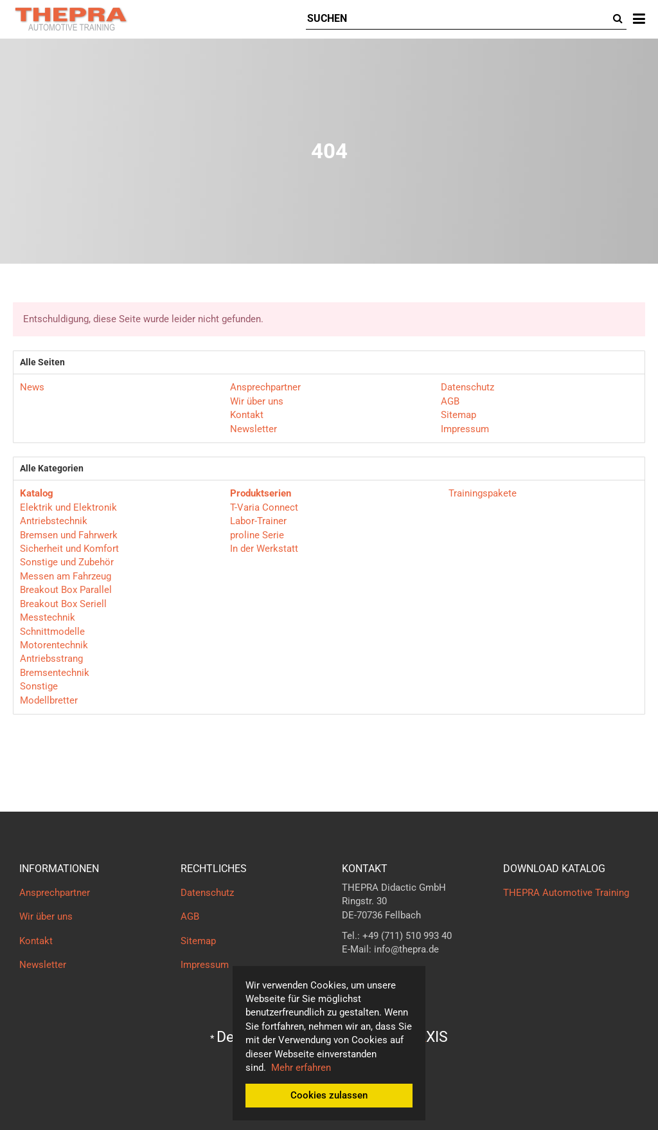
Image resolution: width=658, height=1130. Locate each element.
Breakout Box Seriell (63, 604)
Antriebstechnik (53, 521)
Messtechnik (47, 617)
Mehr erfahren (301, 1067)
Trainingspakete (481, 493)
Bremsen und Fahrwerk (69, 535)
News (32, 387)
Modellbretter (49, 700)
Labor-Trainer (258, 521)
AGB (450, 401)
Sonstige (39, 686)
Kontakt (246, 415)
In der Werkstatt (264, 548)
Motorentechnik (54, 645)
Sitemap (458, 415)
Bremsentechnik (54, 673)
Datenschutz (467, 387)
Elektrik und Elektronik (68, 507)
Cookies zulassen (329, 1095)
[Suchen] (458, 19)
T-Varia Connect (264, 507)
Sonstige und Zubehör (67, 562)
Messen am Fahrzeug (65, 576)
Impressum (465, 429)
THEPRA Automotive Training (566, 892)
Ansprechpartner (265, 387)
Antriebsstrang (51, 658)
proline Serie (257, 535)
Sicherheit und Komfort (69, 548)
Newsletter (253, 429)
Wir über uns (256, 401)
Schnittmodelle (52, 631)
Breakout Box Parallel (66, 590)
